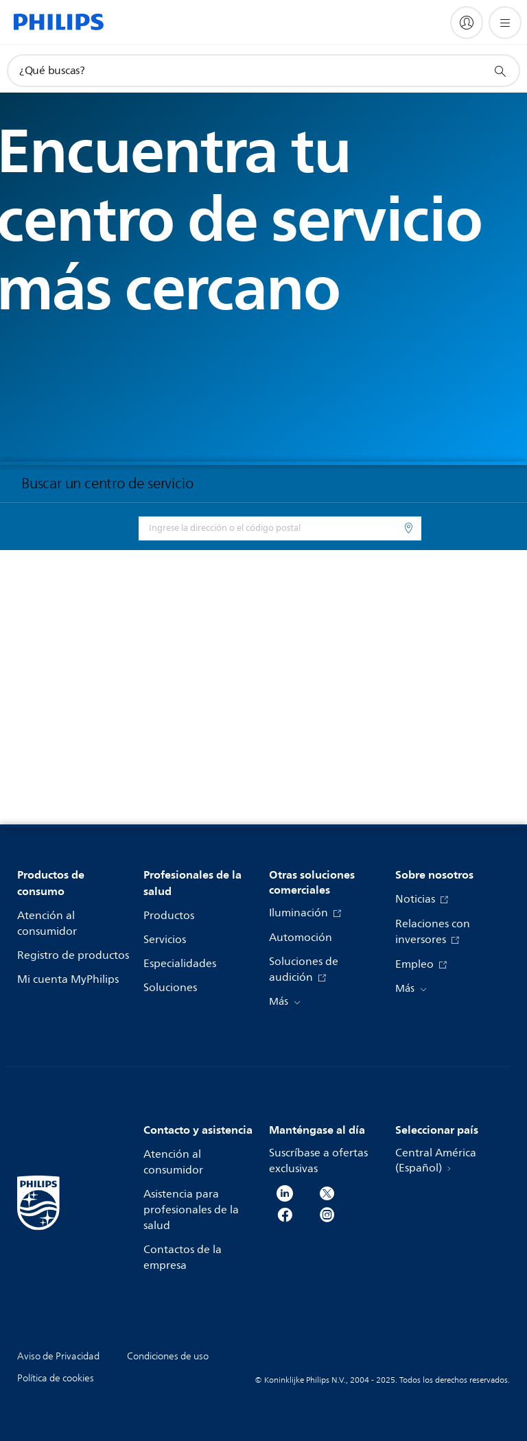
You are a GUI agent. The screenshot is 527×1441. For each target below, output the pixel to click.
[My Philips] (466, 22)
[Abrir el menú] (505, 22)
